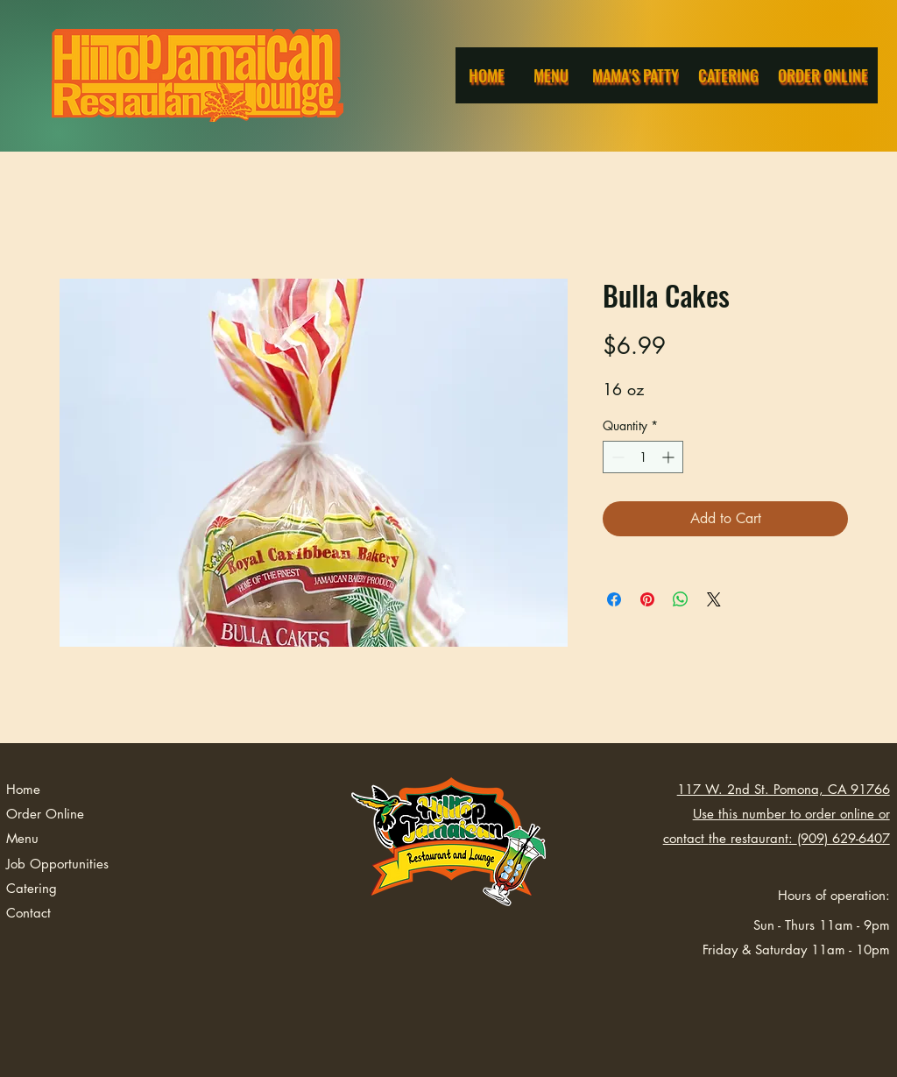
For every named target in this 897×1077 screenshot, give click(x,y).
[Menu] (552, 75)
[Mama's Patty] (637, 75)
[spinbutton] (643, 457)
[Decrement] (616, 457)
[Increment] (670, 457)
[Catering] (730, 75)
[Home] (488, 75)
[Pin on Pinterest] (647, 599)
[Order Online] (824, 75)
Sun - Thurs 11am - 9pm (821, 925)
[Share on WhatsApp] (680, 599)
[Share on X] (713, 599)
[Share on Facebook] (614, 599)
